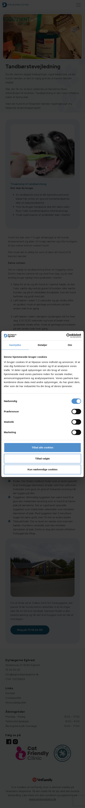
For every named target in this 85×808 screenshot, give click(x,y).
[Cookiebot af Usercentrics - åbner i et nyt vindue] (66, 335)
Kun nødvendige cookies (42, 469)
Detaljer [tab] (42, 345)
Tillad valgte (42, 458)
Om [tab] (70, 345)
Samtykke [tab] (15, 345)
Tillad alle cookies (42, 447)
